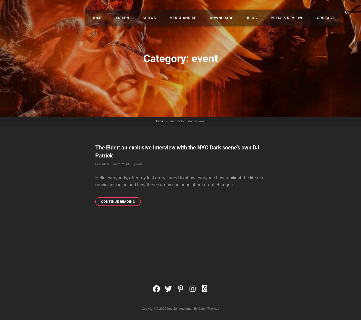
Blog (258, 13)
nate (139, 164)
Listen (138, 13)
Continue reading (121, 202)
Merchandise (194, 13)
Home (115, 13)
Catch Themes (208, 308)
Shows (163, 13)
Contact (327, 13)
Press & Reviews (291, 13)
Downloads (230, 13)
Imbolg (172, 308)
